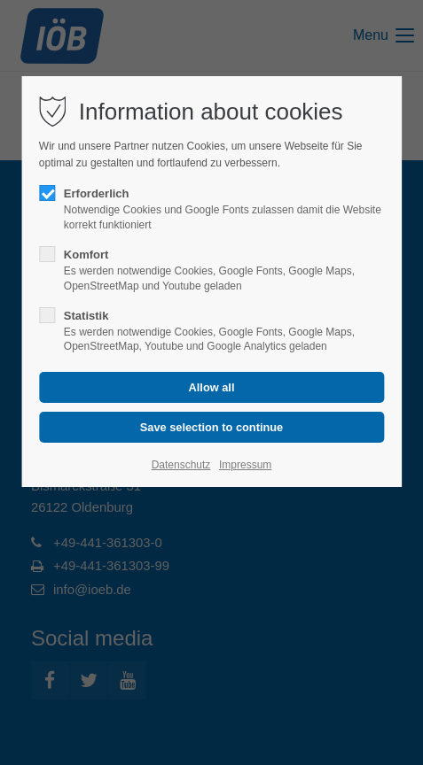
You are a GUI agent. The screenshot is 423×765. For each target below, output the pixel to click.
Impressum (245, 465)
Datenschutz (181, 465)
